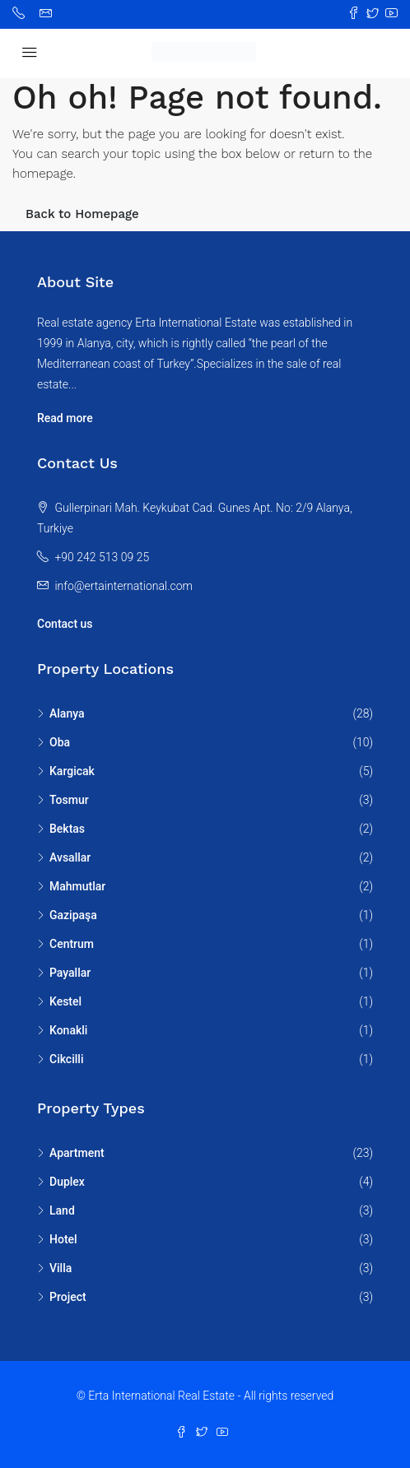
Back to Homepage (82, 214)
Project (67, 1296)
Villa (60, 1268)
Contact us (65, 623)
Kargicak (72, 771)
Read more (65, 418)
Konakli (68, 1030)
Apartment (77, 1152)
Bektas (67, 828)
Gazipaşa (73, 915)
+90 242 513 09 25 (101, 557)
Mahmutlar (77, 886)
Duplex (67, 1181)
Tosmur (69, 799)
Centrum (71, 943)
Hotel (63, 1239)
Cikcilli (66, 1059)
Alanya (67, 713)
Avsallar (70, 857)
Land (62, 1210)
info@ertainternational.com (123, 585)
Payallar (70, 972)
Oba (59, 742)
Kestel (65, 1001)
